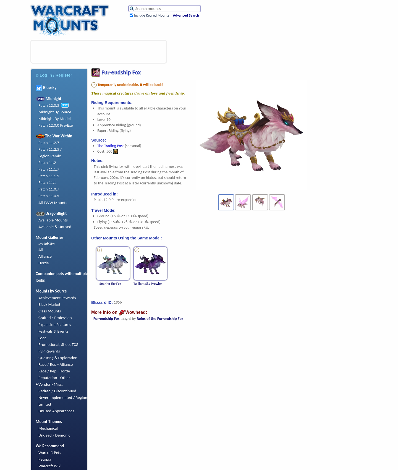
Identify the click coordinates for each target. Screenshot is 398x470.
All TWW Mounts (52, 202)
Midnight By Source (54, 111)
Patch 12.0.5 (48, 105)
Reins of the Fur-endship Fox (160, 318)
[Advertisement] (98, 51)
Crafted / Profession (55, 317)
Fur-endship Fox (106, 318)
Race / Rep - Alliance (55, 364)
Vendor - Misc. (50, 384)
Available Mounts (53, 220)
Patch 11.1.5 (48, 175)
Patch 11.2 (47, 162)
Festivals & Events (53, 331)
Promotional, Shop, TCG (58, 344)
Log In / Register (54, 75)
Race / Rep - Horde (54, 371)
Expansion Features (54, 324)
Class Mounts (49, 311)
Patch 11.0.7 (48, 189)
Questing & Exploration (57, 357)
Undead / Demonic (54, 435)
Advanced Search (186, 15)
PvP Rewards (49, 351)
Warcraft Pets (49, 452)
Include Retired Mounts (151, 15)
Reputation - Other (54, 377)
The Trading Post (110, 145)
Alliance (45, 256)
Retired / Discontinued (57, 390)
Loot (42, 337)
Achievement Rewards (57, 297)
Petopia (44, 459)
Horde (43, 262)
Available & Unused (54, 226)
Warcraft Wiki (49, 465)
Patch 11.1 (47, 182)
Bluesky (46, 87)
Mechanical (48, 428)
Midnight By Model (54, 118)
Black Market (49, 304)
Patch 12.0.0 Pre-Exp (55, 125)
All (40, 249)
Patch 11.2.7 (48, 142)
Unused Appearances (56, 410)
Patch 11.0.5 (48, 195)
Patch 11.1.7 (48, 169)
